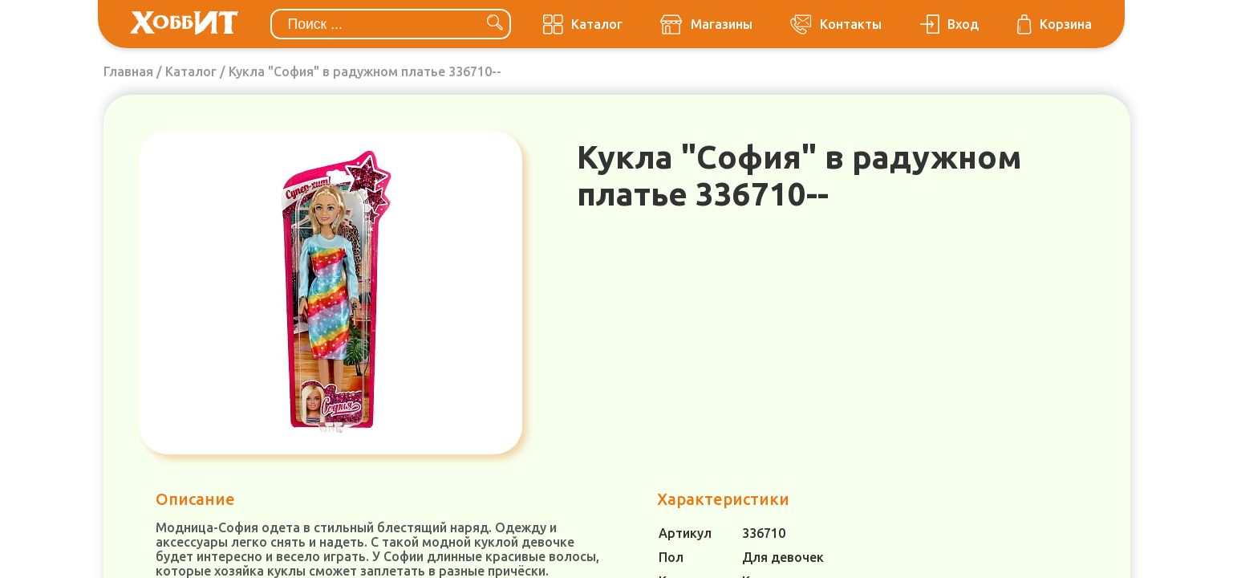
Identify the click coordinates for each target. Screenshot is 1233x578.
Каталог (191, 71)
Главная (128, 71)
